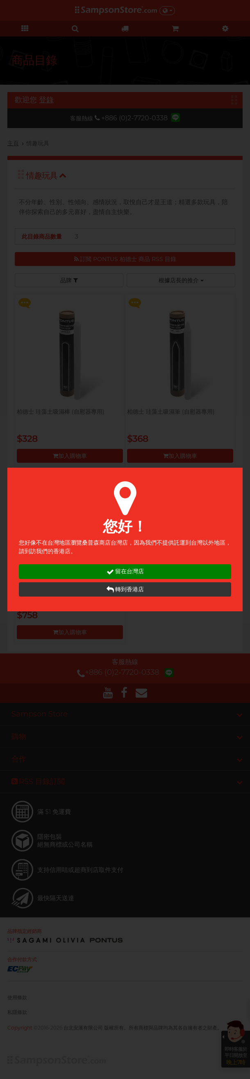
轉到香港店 (125, 589)
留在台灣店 (125, 571)
